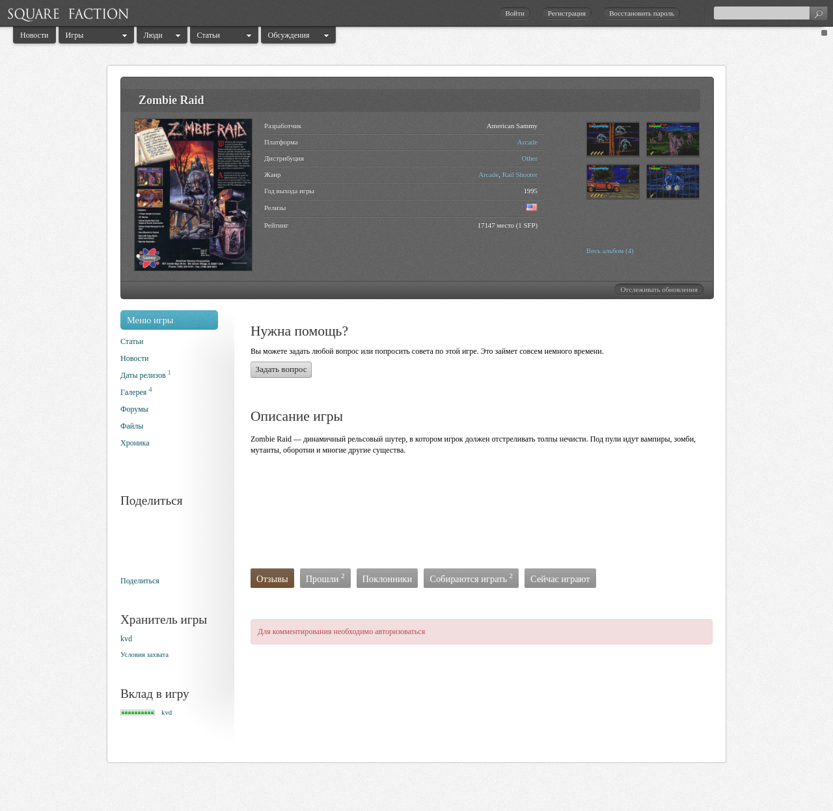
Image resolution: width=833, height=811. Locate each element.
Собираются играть (471, 578)
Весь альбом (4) (610, 250)
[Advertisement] (487, 515)
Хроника (134, 442)
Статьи (208, 35)
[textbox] (770, 13)
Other (529, 158)
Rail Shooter (520, 174)
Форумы (134, 409)
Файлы (131, 426)
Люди (153, 35)
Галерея (133, 392)
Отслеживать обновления (659, 289)
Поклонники (387, 579)
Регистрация (567, 13)
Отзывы (272, 579)
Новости (34, 35)
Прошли (325, 578)
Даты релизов (143, 375)
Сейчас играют (560, 579)
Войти (514, 13)
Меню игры (150, 320)
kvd (126, 638)
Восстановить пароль (641, 13)
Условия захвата (144, 654)
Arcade (527, 142)
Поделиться (139, 580)
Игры (75, 35)
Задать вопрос (281, 369)
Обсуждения (289, 35)
